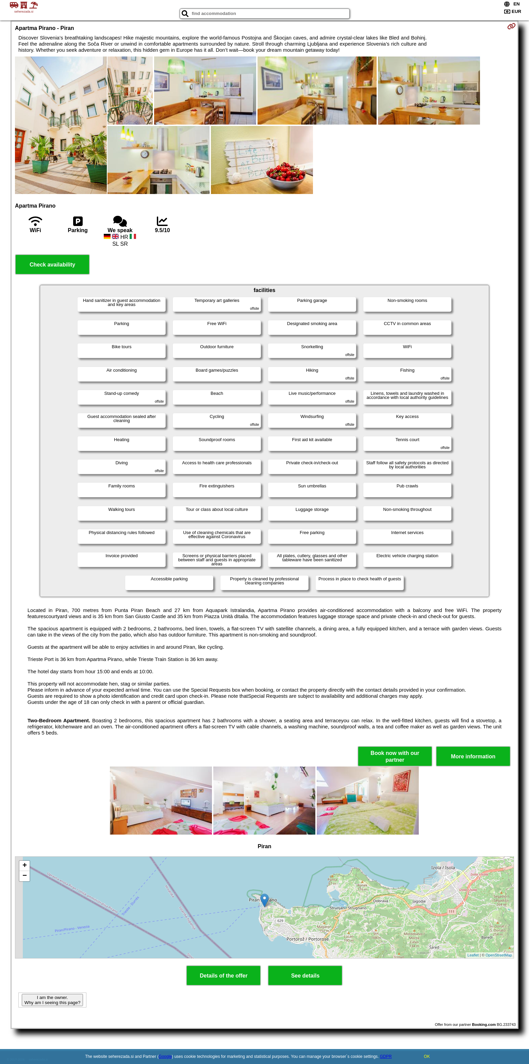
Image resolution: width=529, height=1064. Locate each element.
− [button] (24, 876)
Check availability (52, 265)
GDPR (386, 1056)
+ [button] (24, 866)
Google (165, 1056)
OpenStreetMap (498, 955)
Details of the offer (223, 976)
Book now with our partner (394, 756)
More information (473, 756)
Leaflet (473, 955)
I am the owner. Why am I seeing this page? (52, 1000)
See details (305, 976)
